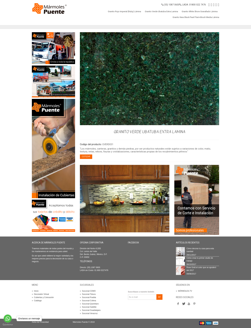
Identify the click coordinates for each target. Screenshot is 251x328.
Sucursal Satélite (88, 307)
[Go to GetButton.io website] (8, 325)
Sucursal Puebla (88, 297)
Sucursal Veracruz (89, 313)
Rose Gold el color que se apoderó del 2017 (201, 268)
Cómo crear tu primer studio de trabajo (199, 259)
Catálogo (37, 300)
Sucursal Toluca (88, 294)
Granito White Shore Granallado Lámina (200, 11)
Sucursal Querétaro (89, 304)
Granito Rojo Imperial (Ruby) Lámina (124, 11)
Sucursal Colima (88, 300)
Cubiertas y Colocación (43, 297)
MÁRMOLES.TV (184, 291)
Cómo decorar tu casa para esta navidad (200, 250)
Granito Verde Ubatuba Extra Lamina (161, 11)
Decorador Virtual (40, 294)
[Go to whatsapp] (8, 319)
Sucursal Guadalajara (90, 310)
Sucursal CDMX (88, 291)
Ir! (159, 297)
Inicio (35, 291)
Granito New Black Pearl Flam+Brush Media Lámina (196, 17)
